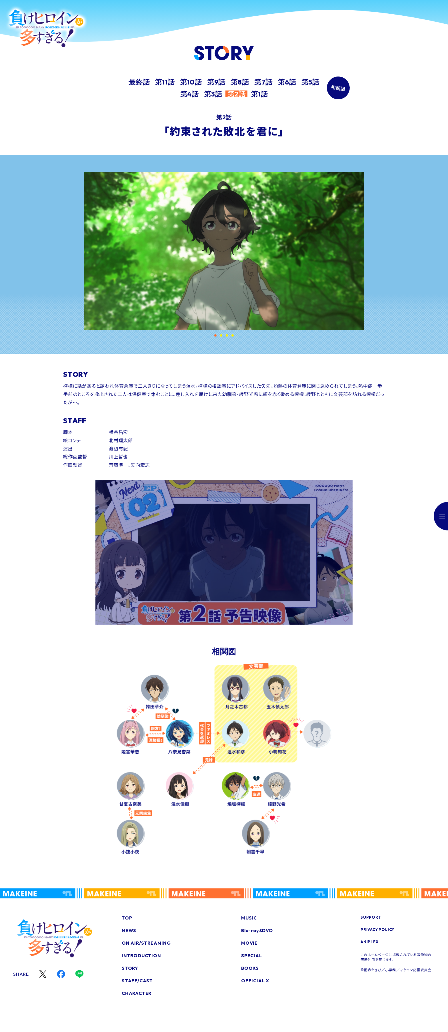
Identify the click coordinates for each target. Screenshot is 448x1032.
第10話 (191, 82)
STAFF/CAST (137, 980)
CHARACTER (136, 993)
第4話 (189, 94)
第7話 (263, 82)
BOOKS (250, 968)
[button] (215, 335)
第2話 (236, 94)
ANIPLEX (370, 942)
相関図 (338, 88)
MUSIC (249, 918)
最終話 (139, 82)
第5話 (310, 82)
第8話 (240, 82)
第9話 (216, 82)
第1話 (259, 94)
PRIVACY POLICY (377, 929)
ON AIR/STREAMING (146, 943)
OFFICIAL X (255, 980)
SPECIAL (251, 955)
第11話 (165, 82)
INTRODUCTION (141, 955)
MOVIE (249, 943)
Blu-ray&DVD (257, 930)
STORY (130, 968)
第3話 (213, 94)
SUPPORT (371, 917)
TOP (127, 918)
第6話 (287, 82)
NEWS (129, 930)
